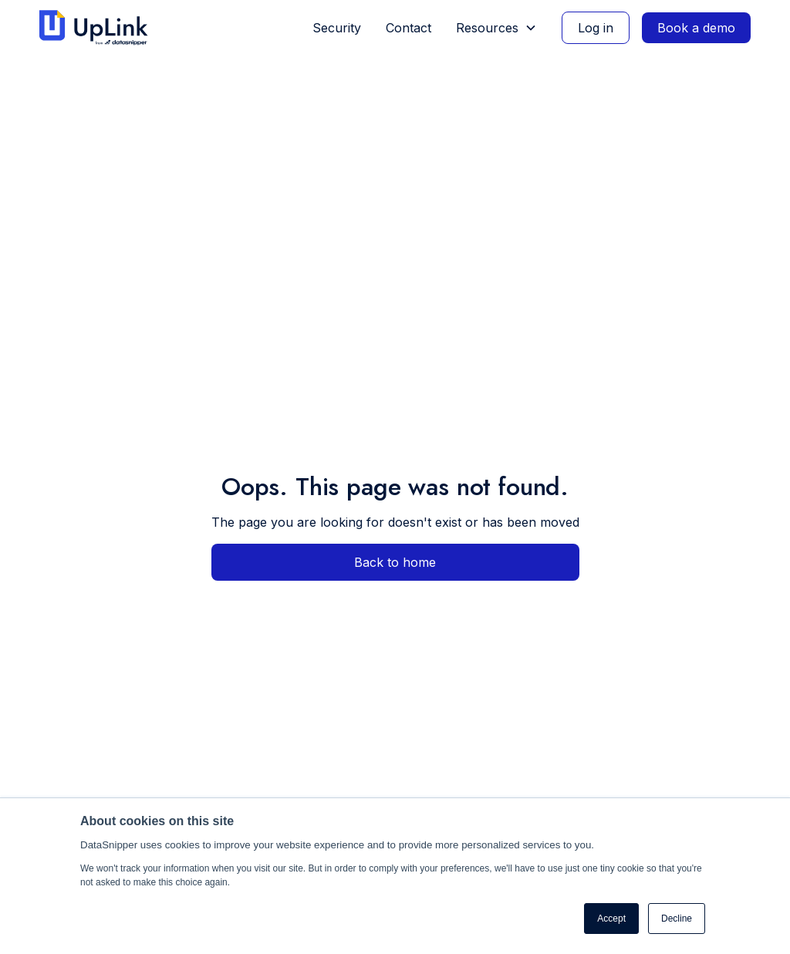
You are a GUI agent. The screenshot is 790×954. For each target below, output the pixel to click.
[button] (496, 27)
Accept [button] (611, 918)
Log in (595, 27)
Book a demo (696, 27)
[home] (99, 28)
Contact (408, 27)
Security (336, 27)
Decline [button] (676, 918)
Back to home (395, 562)
